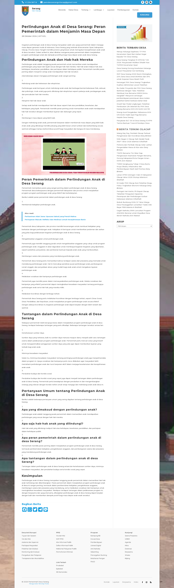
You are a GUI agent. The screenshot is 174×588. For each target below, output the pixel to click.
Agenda (128, 542)
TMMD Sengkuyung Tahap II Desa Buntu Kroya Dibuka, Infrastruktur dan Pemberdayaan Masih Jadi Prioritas (133, 166)
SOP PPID (60, 539)
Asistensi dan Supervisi (30, 542)
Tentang (84, 10)
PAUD (93, 562)
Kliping (127, 558)
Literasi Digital (96, 545)
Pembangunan (123, 10)
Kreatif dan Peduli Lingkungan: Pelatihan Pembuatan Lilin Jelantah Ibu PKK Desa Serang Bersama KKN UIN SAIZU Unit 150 (133, 106)
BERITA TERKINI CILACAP (135, 129)
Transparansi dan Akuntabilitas (33, 558)
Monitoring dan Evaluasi (30, 552)
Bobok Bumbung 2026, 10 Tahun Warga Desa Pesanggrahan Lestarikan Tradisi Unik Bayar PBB (134, 204)
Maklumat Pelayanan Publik (66, 549)
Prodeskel (60, 565)
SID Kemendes (61, 572)
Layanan (110, 10)
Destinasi (128, 549)
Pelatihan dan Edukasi (30, 549)
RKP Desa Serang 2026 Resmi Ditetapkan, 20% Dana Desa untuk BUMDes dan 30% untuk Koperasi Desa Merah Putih (134, 76)
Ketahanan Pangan (98, 558)
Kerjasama (129, 552)
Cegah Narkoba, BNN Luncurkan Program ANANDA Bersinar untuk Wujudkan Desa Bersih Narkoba (134, 213)
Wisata (127, 555)
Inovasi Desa (95, 539)
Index (136, 582)
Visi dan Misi (26, 539)
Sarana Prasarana (131, 536)
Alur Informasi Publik (63, 542)
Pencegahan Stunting (99, 555)
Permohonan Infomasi (64, 552)
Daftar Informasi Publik (64, 545)
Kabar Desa (73, 10)
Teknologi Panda (44, 584)
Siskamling (95, 552)
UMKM (127, 539)
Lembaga (98, 10)
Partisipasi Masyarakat (30, 545)
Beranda (62, 10)
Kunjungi (144, 15)
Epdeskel (59, 569)
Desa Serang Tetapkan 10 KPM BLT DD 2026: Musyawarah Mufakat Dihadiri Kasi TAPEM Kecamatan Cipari (133, 62)
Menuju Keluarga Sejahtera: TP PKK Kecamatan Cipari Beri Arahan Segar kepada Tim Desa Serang (131, 54)
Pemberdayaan (96, 542)
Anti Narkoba (95, 549)
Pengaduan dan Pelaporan (31, 555)
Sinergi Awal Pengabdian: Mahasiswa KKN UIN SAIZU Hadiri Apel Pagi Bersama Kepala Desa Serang (134, 114)
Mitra (127, 545)
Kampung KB (95, 536)
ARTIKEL (42, 36)
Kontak (136, 10)
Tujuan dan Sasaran (29, 536)
